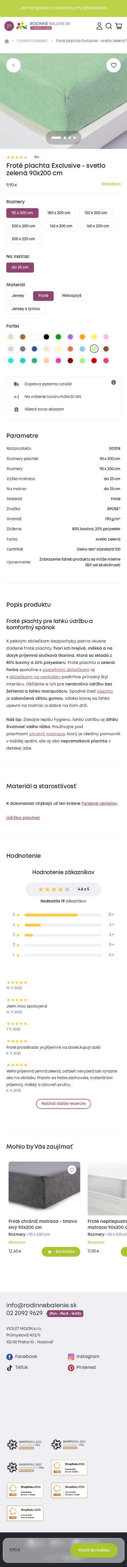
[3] (75, 138)
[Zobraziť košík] (118, 26)
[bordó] (70, 361)
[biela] (35, 337)
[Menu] (9, 26)
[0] (56, 138)
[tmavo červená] (94, 361)
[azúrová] (11, 361)
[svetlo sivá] (11, 349)
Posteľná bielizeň (32, 41)
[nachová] (58, 361)
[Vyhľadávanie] (108, 26)
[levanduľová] (106, 337)
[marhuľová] (47, 361)
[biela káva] (47, 349)
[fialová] (70, 337)
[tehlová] (70, 349)
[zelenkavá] (35, 361)
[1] (65, 138)
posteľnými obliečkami (66, 670)
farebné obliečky (99, 803)
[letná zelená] (82, 361)
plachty (105, 691)
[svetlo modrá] (82, 349)
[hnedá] (23, 337)
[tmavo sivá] (23, 349)
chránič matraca (47, 734)
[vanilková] (58, 349)
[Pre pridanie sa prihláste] (113, 65)
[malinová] (106, 361)
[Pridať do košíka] (61, 1252)
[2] (70, 138)
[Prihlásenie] (99, 26)
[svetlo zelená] (94, 349)
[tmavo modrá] (35, 349)
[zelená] (58, 337)
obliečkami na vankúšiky (35, 677)
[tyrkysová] (23, 361)
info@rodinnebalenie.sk (41, 1305)
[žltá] (94, 337)
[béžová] (11, 337)
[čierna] (47, 337)
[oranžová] (82, 337)
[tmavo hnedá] (106, 349)
